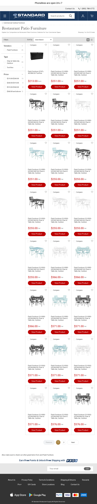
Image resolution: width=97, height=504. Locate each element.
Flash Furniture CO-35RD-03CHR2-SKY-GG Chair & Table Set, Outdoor (82, 73)
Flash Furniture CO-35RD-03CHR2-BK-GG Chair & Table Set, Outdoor (36, 122)
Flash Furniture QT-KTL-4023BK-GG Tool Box (36, 72)
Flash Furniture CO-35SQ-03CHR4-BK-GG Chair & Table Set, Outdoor (36, 367)
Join (87, 469)
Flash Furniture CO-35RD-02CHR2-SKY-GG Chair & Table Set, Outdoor (36, 171)
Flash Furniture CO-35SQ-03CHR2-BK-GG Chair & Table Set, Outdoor (82, 171)
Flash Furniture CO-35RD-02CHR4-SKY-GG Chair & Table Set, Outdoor (59, 318)
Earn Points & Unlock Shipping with (48, 460)
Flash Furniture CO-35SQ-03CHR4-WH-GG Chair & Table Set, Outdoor (82, 367)
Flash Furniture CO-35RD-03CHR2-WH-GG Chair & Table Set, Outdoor (59, 73)
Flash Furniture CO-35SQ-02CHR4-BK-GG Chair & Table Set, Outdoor (82, 416)
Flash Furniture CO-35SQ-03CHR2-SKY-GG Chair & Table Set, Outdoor (36, 269)
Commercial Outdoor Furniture (14, 23)
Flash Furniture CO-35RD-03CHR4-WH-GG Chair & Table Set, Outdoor (59, 269)
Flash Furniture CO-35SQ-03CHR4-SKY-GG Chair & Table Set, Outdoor (59, 367)
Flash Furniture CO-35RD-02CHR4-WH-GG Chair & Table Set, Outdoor (36, 416)
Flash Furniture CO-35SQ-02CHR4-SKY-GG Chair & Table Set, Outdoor (59, 416)
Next (73, 442)
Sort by (29, 40)
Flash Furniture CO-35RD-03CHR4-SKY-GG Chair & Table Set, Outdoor (82, 269)
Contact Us (70, 8)
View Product (36, 87)
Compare (33, 45)
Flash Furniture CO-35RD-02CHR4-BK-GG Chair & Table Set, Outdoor (82, 318)
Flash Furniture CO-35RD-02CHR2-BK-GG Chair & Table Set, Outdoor (59, 122)
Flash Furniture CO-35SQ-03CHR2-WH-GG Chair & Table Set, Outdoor (59, 220)
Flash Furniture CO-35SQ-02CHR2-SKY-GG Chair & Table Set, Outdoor (59, 171)
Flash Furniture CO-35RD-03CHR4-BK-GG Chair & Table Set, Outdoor (36, 318)
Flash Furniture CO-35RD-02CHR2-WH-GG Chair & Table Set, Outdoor (82, 122)
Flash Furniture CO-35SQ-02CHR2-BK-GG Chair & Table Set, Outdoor (36, 220)
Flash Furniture (12, 50)
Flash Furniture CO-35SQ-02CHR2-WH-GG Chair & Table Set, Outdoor (82, 220)
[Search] (61, 16)
